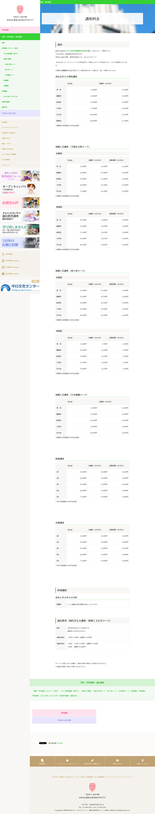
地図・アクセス (7, 148)
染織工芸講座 (8, 60)
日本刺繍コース (10, 77)
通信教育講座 (6, 105)
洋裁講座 (6, 88)
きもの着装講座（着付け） (12, 55)
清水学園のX (8, 238)
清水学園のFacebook (12, 258)
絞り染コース (9, 72)
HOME (55, 770)
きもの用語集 (6, 165)
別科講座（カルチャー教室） (12, 49)
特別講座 (5, 94)
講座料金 (5, 111)
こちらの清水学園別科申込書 (75, 51)
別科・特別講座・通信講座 (14, 37)
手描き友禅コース (11, 66)
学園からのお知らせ (9, 154)
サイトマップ (6, 171)
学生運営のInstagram (12, 251)
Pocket (60, 736)
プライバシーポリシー (124, 770)
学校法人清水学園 (10, 117)
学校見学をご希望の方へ (10, 137)
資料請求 (5, 126)
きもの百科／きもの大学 (12, 100)
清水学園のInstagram (12, 245)
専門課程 (6, 30)
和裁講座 (6, 83)
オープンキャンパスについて (12, 132)
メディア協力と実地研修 (10, 160)
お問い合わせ (6, 143)
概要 (3, 43)
